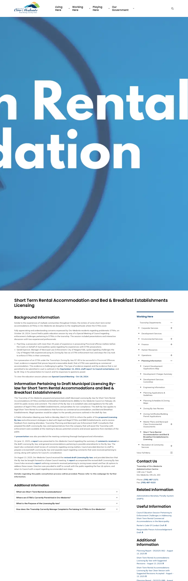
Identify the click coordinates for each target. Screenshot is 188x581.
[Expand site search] (172, 8)
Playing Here (97, 8)
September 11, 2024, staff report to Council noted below (87, 369)
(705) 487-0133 (148, 482)
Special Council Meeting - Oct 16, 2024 (70, 376)
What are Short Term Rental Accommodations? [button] (39, 492)
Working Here (77, 8)
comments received (107, 441)
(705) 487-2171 (150, 479)
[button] (153, 452)
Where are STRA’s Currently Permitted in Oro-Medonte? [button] (43, 497)
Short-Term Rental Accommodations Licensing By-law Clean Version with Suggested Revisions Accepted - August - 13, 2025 (155, 571)
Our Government (120, 8)
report (35, 441)
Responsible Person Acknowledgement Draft (154, 531)
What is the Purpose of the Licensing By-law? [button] (38, 503)
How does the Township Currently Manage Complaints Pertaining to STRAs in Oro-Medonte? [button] (60, 509)
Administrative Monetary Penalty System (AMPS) (155, 497)
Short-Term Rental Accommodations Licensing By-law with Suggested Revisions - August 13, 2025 (153, 560)
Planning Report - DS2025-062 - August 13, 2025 (155, 552)
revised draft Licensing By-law (78, 457)
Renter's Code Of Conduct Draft (151, 525)
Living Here (58, 8)
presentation (22, 436)
